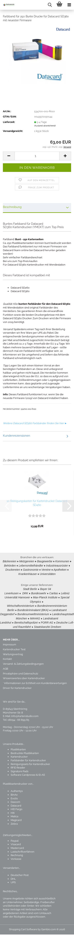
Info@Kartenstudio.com (24, 713)
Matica (14, 813)
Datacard (16, 802)
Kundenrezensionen (16, 435)
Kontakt (7, 656)
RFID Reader (18, 764)
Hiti (13, 810)
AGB (5, 665)
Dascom (15, 799)
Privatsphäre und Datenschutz (20, 670)
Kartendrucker (19, 753)
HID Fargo (16, 806)
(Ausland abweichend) (45, 125)
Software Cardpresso (23, 772)
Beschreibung (12, 207)
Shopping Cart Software (23, 926)
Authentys (17, 788)
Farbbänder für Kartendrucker (28, 757)
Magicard (16, 817)
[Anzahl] (37, 156)
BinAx (14, 792)
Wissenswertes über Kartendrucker (24, 675)
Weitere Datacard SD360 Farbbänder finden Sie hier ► (35, 423)
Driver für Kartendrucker (17, 685)
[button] (9, 156)
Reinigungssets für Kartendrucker (30, 761)
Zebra (14, 821)
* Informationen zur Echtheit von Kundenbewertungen (35, 680)
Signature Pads (19, 768)
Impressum (9, 641)
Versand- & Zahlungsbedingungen (23, 661)
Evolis (14, 795)
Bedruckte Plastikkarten (25, 750)
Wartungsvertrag (13, 651)
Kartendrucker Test (14, 646)
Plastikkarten (18, 746)
